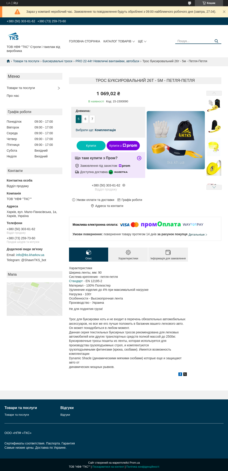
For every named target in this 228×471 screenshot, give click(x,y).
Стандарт (76, 281)
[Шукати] (216, 41)
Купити (91, 145)
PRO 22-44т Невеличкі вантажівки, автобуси (107, 61)
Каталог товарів (117, 41)
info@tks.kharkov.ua (30, 255)
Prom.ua (135, 462)
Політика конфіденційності (142, 466)
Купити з (123, 146)
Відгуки (65, 414)
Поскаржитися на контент (108, 466)
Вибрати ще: (96, 130)
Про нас (13, 95)
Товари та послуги (26, 61)
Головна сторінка (84, 41)
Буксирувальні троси (57, 61)
